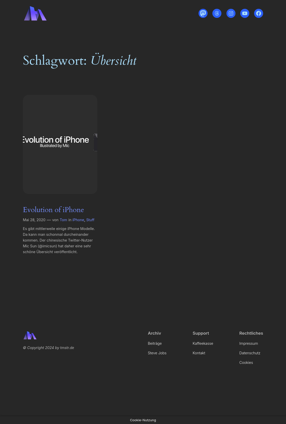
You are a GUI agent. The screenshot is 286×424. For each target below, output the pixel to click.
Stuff (90, 220)
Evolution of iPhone (53, 210)
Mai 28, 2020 (34, 220)
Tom (63, 220)
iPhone (78, 220)
